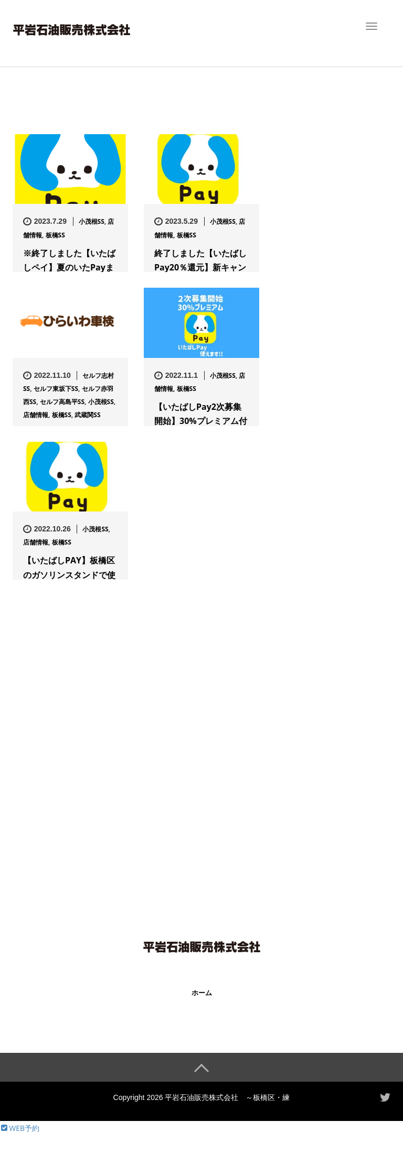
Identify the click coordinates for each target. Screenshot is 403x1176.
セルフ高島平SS (62, 401)
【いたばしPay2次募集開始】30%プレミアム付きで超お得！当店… (200, 421)
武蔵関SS (87, 414)
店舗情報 (35, 414)
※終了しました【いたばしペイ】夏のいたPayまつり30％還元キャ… (69, 267)
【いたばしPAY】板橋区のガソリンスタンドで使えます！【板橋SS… (69, 574)
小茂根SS (91, 221)
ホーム (202, 992)
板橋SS (55, 235)
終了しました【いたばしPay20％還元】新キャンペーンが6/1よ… (200, 267)
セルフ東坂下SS (56, 388)
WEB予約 (19, 1128)
